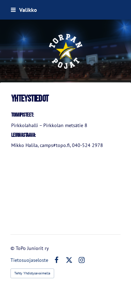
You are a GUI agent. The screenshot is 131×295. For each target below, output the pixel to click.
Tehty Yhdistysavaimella (32, 273)
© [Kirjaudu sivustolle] (13, 248)
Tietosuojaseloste (29, 260)
